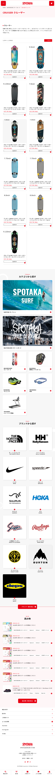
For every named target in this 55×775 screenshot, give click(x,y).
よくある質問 (5, 721)
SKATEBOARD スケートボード (13, 7)
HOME (4, 7)
